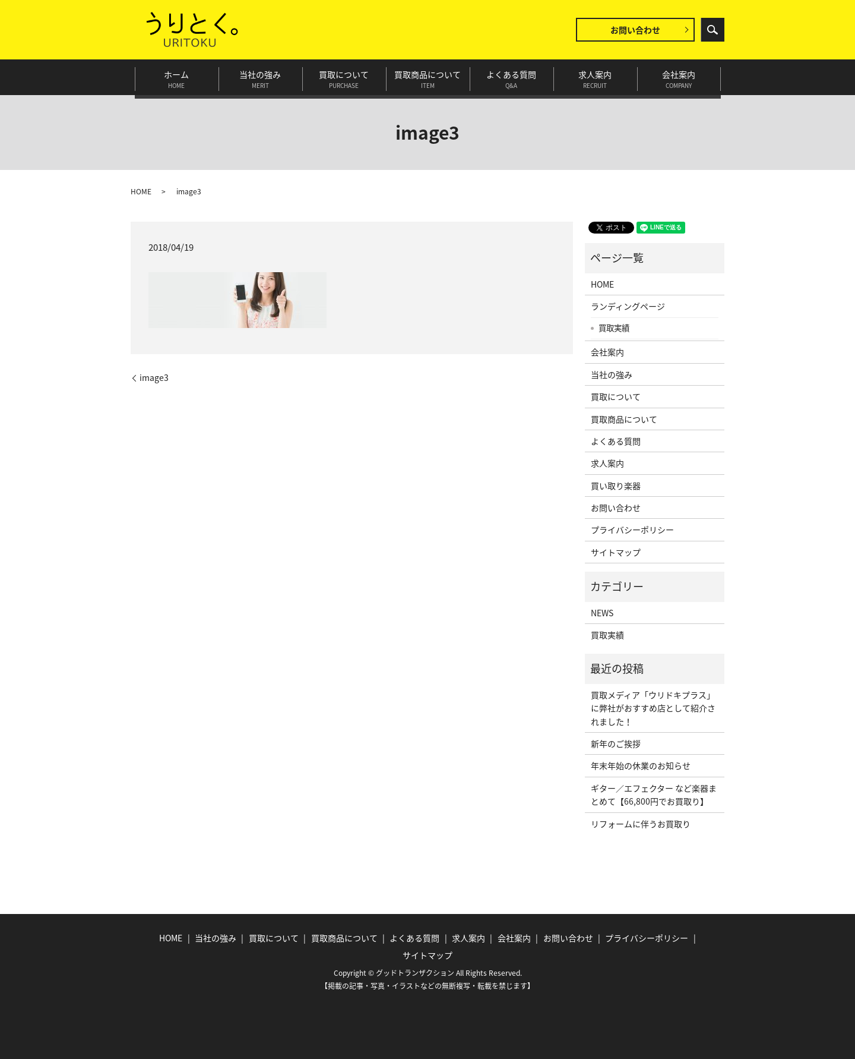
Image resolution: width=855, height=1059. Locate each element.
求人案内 (595, 77)
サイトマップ (616, 552)
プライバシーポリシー (632, 529)
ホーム (176, 77)
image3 (154, 377)
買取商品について (428, 77)
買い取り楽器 (616, 485)
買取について (344, 77)
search (712, 30)
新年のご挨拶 (616, 743)
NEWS (602, 613)
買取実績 (613, 327)
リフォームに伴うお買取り (641, 824)
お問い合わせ (635, 30)
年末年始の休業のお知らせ (641, 765)
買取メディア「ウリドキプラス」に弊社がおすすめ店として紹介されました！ (653, 708)
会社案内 (679, 77)
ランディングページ (628, 306)
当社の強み (260, 77)
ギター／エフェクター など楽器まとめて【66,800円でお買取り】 (654, 794)
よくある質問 (511, 77)
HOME (141, 191)
